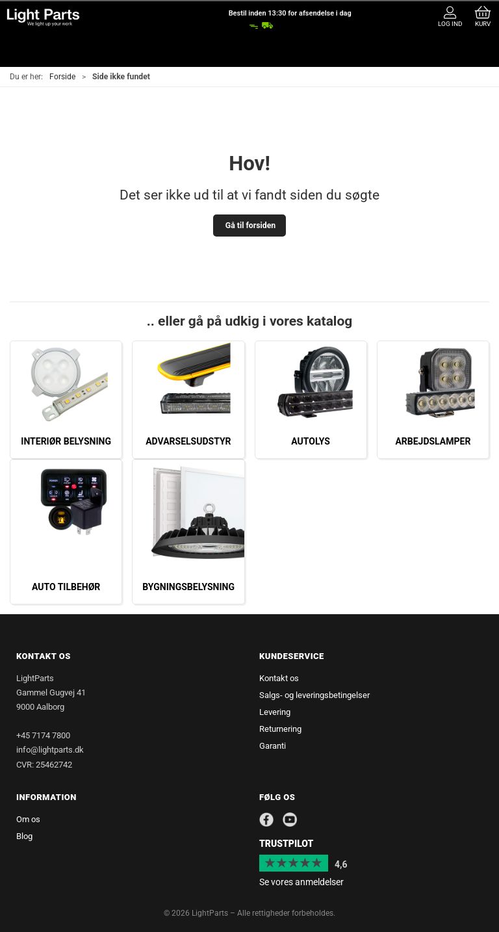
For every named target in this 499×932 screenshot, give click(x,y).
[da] (43, 17)
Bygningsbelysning (188, 587)
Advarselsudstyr (188, 441)
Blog (24, 836)
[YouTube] (291, 819)
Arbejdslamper (432, 441)
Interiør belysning (66, 441)
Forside (62, 76)
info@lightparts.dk (50, 750)
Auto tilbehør (66, 587)
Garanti (272, 746)
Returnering (280, 729)
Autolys (310, 441)
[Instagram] (309, 819)
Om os (28, 819)
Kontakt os (279, 678)
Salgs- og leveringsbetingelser (314, 695)
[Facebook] (266, 819)
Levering (274, 712)
